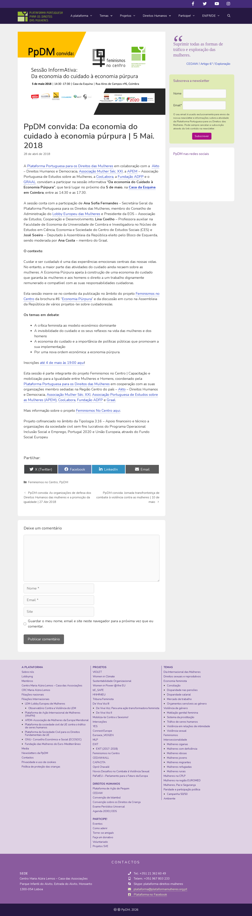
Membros (27, 681)
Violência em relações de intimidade (188, 726)
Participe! (188, 16)
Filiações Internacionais (35, 699)
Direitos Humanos (159, 16)
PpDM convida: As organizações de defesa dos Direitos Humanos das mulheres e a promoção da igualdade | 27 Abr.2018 (57, 497)
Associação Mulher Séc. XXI (101, 171)
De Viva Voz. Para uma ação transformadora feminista (127, 708)
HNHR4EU (99, 694)
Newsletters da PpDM (35, 753)
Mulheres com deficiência (182, 749)
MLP (95, 740)
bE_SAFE (98, 690)
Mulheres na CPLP (174, 776)
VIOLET (97, 672)
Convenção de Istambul (107, 797)
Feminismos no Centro (43, 482)
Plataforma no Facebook (147, 895)
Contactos (28, 757)
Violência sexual (176, 731)
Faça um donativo (103, 837)
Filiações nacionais (33, 694)
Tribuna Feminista (103, 699)
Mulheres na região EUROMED (182, 780)
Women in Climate (104, 676)
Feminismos (171, 735)
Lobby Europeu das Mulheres (76, 213)
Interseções (100, 722)
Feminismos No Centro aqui (98, 410)
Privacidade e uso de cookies (39, 762)
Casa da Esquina (142, 187)
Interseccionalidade (175, 740)
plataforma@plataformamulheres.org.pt (157, 889)
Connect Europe (102, 731)
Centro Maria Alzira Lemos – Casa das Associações (52, 685)
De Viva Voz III (101, 704)
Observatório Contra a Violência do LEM (52, 708)
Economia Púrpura (77, 299)
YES (95, 726)
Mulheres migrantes (179, 762)
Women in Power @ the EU (109, 685)
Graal (111, 400)
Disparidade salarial (179, 694)
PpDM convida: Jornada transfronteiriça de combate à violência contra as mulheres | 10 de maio (127, 497)
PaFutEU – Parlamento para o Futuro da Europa (120, 776)
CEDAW (98, 793)
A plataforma (83, 16)
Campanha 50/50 (177, 794)
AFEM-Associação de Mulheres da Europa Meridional (57, 720)
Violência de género (176, 708)
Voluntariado (100, 842)
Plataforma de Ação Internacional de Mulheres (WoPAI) (52, 714)
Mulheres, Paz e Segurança (180, 785)
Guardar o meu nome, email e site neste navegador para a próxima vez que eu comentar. (90, 624)
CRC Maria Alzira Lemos (36, 690)
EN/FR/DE (212, 16)
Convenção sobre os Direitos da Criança (117, 802)
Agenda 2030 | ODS (105, 811)
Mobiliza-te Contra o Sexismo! (110, 717)
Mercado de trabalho (179, 699)
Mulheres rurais (176, 771)
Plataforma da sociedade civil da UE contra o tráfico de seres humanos (55, 726)
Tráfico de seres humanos (182, 722)
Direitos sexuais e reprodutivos (182, 676)
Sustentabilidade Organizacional (112, 681)
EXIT (95, 744)
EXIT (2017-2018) (107, 749)
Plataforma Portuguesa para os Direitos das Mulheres (70, 166)
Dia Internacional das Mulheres (182, 672)
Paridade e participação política (182, 789)
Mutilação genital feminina (182, 713)
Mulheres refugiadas (179, 767)
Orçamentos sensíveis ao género (187, 704)
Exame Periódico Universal (109, 806)
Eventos (98, 824)
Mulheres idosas (177, 753)
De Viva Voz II (104, 713)
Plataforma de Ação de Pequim (111, 788)
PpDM (63, 482)
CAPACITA (99, 762)
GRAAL (30, 182)
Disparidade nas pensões (182, 690)
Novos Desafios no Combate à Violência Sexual (121, 771)
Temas (108, 16)
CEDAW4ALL (101, 758)
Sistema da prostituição (180, 717)
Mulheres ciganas (177, 744)
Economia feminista (175, 681)
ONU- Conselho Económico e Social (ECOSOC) (53, 739)
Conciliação (174, 685)
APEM (132, 171)
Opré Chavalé (101, 767)
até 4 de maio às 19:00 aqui (62, 362)
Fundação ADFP (131, 176)
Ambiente (169, 798)
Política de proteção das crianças (41, 767)
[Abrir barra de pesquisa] (228, 16)
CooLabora (104, 176)
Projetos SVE (100, 846)
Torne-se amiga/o (103, 833)
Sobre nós (28, 672)
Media (25, 748)
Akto (155, 166)
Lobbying (27, 676)
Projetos (129, 16)
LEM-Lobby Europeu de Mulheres (45, 704)
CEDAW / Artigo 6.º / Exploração (208, 64)
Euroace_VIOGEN (103, 735)
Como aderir (100, 828)
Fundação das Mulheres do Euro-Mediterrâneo (53, 744)
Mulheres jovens (177, 758)
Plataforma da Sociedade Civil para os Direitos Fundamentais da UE (52, 733)
